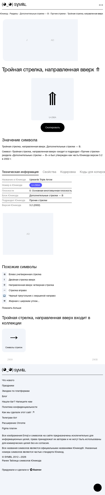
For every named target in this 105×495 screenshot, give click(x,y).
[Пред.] (7, 360)
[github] (95, 370)
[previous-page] (4, 13)
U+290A (35, 185)
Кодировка (68, 172)
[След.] (97, 360)
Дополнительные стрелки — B (46, 195)
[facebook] (101, 370)
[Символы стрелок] (14, 340)
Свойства (49, 172)
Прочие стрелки (38, 200)
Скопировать (52, 127)
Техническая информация (20, 172)
